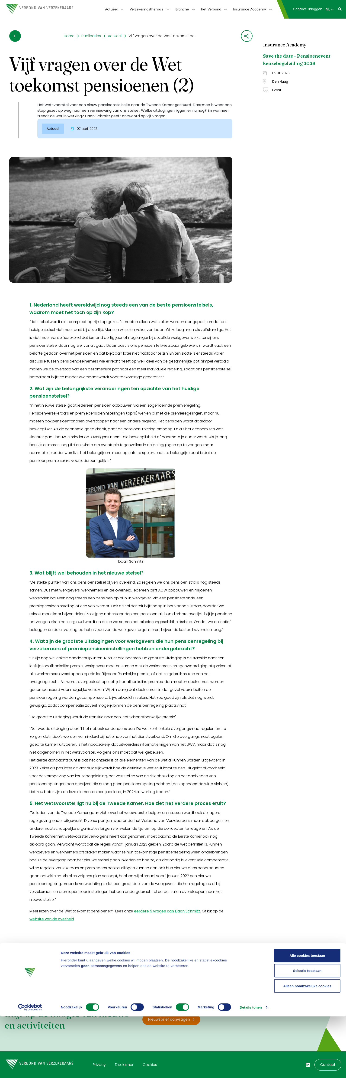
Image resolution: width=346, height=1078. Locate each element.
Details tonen (251, 1069)
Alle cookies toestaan (307, 1017)
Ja (36, 964)
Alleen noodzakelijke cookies (307, 1047)
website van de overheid (51, 919)
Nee (53, 964)
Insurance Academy (249, 9)
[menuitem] (113, 9)
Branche (182, 9)
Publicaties (91, 36)
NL (330, 9)
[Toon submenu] (120, 9)
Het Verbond (211, 9)
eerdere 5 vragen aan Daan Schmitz (167, 911)
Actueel (111, 9)
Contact (300, 9)
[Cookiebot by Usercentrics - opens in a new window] (30, 1068)
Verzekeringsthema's (146, 9)
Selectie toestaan (307, 1032)
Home (69, 36)
